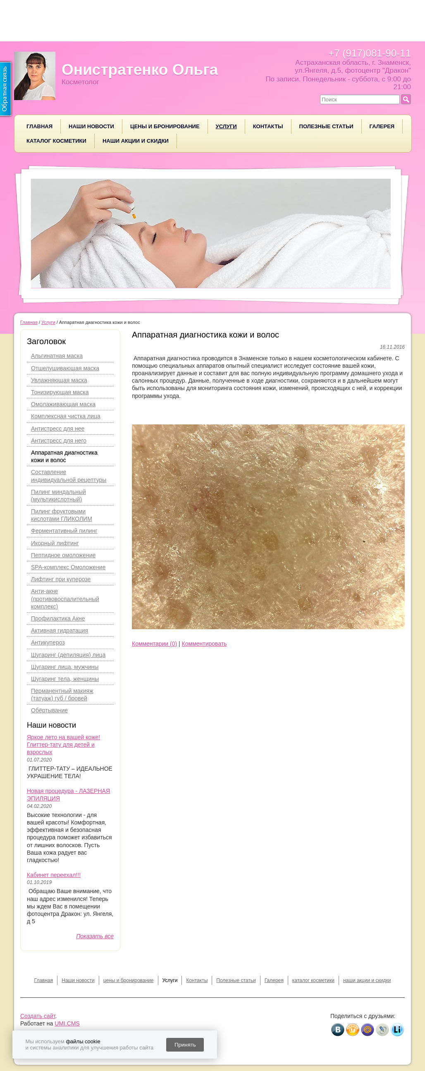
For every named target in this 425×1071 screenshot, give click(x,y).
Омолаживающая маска (63, 404)
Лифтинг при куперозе (61, 579)
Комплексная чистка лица (65, 416)
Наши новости (91, 126)
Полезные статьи (326, 126)
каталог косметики (56, 141)
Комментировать (204, 643)
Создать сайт (37, 1016)
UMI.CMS (67, 1023)
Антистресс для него (58, 440)
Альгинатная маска (57, 355)
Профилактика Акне (58, 618)
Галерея (382, 126)
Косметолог (80, 82)
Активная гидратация (59, 630)
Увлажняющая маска (59, 380)
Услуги (226, 126)
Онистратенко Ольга (140, 69)
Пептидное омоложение (63, 555)
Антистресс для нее (57, 428)
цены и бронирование (165, 126)
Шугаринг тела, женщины (65, 679)
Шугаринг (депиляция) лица (68, 655)
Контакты (268, 126)
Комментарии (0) (154, 643)
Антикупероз (48, 642)
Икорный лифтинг (55, 543)
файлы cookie (83, 1041)
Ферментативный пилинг (64, 530)
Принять (185, 1045)
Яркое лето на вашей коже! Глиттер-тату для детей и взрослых (63, 744)
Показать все (95, 936)
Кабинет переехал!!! (54, 875)
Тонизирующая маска (60, 392)
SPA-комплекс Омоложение (68, 567)
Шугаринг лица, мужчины (64, 667)
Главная (39, 126)
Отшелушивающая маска (65, 368)
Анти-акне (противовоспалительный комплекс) (65, 598)
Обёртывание (49, 710)
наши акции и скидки (136, 141)
